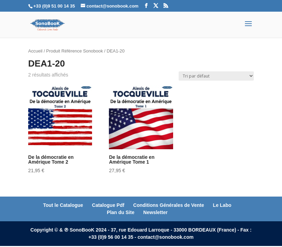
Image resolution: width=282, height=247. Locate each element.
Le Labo (222, 205)
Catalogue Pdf (108, 205)
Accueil (35, 51)
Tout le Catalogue (63, 205)
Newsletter (155, 212)
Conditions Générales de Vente (168, 205)
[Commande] (216, 76)
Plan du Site (120, 212)
